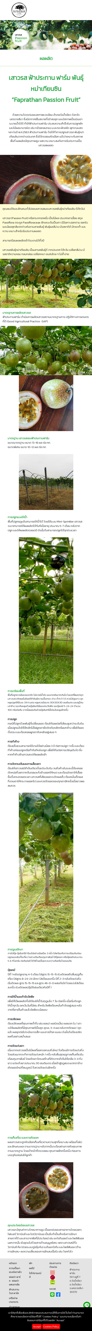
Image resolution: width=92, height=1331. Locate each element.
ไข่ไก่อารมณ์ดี (35, 1275)
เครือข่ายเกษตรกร (13, 1300)
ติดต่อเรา (74, 1263)
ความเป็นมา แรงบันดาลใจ (15, 1270)
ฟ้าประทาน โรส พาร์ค (14, 1291)
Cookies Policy (51, 1326)
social (52, 1289)
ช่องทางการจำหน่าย (55, 1265)
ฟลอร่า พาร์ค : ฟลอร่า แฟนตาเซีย (15, 1280)
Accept (37, 1326)
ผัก (30, 1263)
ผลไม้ (31, 1268)
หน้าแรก (13, 1263)
